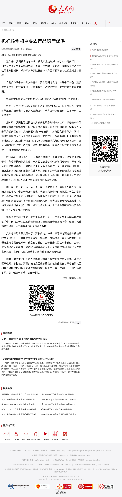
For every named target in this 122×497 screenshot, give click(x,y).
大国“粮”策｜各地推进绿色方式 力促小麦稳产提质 (62, 399)
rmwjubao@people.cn (93, 460)
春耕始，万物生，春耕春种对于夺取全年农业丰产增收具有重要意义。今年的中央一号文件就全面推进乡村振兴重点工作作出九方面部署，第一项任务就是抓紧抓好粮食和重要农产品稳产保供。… (40, 346)
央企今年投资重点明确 (100, 50)
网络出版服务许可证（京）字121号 (81, 469)
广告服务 (52, 451)
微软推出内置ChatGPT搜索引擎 (103, 99)
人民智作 (65, 435)
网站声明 (84, 451)
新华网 (29, 49)
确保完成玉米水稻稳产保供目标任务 (56, 409)
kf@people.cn (39, 460)
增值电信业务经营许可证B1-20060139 (57, 465)
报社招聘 (36, 451)
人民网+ (16, 435)
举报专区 (63, 23)
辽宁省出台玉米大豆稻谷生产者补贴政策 (58, 404)
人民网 (4, 30)
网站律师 (92, 451)
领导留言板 (35, 435)
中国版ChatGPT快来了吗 (101, 123)
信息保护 (100, 451)
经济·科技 (13, 30)
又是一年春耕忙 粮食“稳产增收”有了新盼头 (24, 339)
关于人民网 (27, 451)
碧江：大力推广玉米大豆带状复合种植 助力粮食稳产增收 (25, 409)
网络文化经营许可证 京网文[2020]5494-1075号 (50, 469)
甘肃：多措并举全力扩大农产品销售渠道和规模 (21, 399)
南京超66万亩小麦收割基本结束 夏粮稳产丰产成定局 (23, 404)
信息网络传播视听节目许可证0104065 (18, 469)
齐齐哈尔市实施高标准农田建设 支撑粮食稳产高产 (62, 414)
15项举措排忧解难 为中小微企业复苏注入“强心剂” (27, 359)
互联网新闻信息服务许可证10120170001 (27, 465)
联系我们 (108, 451)
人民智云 (55, 435)
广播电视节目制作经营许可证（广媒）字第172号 (91, 465)
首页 (3, 23)
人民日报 (6, 435)
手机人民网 (26, 435)
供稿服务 (68, 451)
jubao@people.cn (84, 455)
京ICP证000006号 (101, 469)
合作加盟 (60, 451)
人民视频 (45, 435)
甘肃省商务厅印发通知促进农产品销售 (57, 394)
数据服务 (76, 451)
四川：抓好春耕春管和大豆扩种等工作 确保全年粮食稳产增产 (27, 414)
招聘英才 (44, 451)
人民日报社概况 (16, 451)
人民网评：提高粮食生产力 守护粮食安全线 (19, 394)
